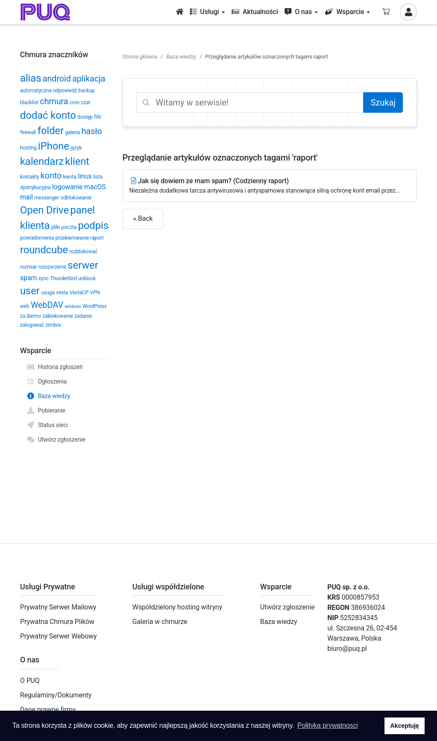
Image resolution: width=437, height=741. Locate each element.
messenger (46, 198)
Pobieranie (45, 410)
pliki (55, 227)
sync (43, 278)
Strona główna (139, 56)
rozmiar (28, 267)
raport (97, 238)
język (76, 148)
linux (85, 176)
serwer (83, 265)
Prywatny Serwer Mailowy (58, 607)
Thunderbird (63, 278)
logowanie (67, 187)
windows (72, 306)
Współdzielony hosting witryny (177, 607)
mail (26, 197)
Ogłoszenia (46, 381)
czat (85, 102)
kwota (70, 177)
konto (51, 175)
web (24, 306)
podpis (93, 225)
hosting (28, 148)
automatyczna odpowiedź (48, 91)
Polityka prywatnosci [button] (327, 725)
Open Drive (44, 210)
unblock (87, 278)
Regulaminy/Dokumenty (55, 695)
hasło (92, 131)
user (30, 291)
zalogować (32, 325)
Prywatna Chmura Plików (57, 622)
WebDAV (47, 305)
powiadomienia (37, 238)
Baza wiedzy (48, 396)
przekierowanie (72, 238)
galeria (72, 132)
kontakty (29, 177)
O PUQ (30, 681)
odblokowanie (76, 198)
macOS (95, 187)
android (57, 78)
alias (30, 78)
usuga (48, 293)
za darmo (30, 316)
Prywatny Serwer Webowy (58, 636)
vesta (62, 293)
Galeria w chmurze (159, 622)
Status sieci (47, 425)
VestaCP (79, 293)
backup (87, 91)
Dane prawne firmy (48, 710)
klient (77, 161)
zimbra (53, 325)
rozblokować (84, 252)
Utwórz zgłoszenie (55, 439)
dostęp (85, 117)
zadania (83, 316)
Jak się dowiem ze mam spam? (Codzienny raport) (269, 186)
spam (28, 278)
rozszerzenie (52, 267)
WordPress (94, 306)
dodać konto (48, 115)
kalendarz (42, 161)
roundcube (44, 250)
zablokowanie (57, 316)
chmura (54, 101)
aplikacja (88, 78)
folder (51, 131)
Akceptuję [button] (404, 725)
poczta (68, 227)
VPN (95, 293)
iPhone (53, 146)
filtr (98, 117)
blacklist (29, 102)
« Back (143, 218)
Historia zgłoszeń (54, 367)
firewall (28, 132)
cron (74, 102)
